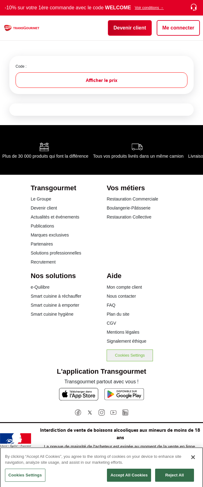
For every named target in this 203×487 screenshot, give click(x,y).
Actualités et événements (55, 216)
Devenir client (44, 207)
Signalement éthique (126, 341)
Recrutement (43, 261)
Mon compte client (124, 287)
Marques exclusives (50, 234)
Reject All (174, 477)
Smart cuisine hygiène (52, 314)
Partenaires (42, 243)
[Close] (193, 459)
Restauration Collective (129, 216)
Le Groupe (41, 198)
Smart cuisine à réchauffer (56, 296)
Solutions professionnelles (56, 252)
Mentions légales (123, 332)
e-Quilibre (40, 287)
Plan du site (118, 314)
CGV (111, 323)
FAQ (111, 305)
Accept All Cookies (129, 477)
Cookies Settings (130, 355)
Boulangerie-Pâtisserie (128, 207)
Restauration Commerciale (132, 198)
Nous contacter (121, 296)
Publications (42, 225)
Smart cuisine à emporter (55, 305)
